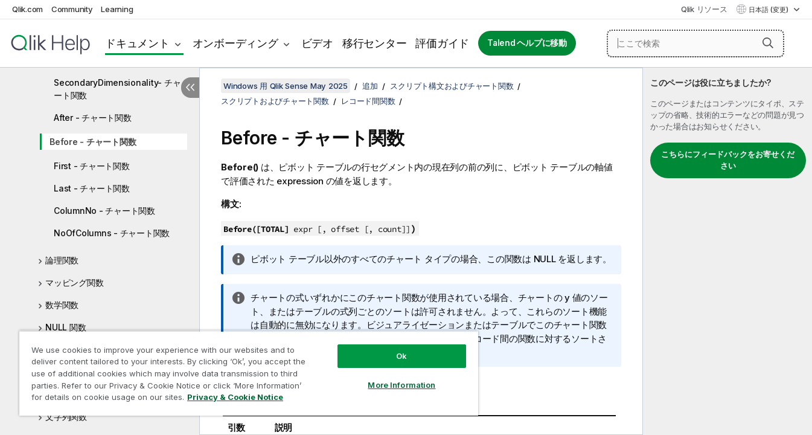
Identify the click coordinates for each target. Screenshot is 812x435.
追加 (370, 86)
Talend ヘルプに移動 (527, 43)
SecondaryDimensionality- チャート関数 (117, 88)
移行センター (374, 43)
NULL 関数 (65, 327)
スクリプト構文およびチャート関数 (451, 86)
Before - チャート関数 (93, 142)
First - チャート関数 (92, 166)
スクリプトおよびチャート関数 (275, 101)
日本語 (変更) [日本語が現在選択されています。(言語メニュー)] (769, 9)
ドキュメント (137, 43)
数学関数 (61, 305)
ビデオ (317, 43)
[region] (248, 373)
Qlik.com (27, 9)
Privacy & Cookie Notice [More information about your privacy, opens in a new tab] (235, 397)
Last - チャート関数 (92, 188)
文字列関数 (66, 416)
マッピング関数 (74, 282)
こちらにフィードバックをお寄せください (727, 160)
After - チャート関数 (93, 117)
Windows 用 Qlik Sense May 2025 (285, 86)
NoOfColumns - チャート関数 (112, 233)
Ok (401, 356)
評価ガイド (442, 43)
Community (72, 9)
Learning (117, 9)
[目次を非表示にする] (190, 87)
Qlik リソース (704, 9)
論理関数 (61, 260)
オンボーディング (235, 43)
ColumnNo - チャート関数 (104, 210)
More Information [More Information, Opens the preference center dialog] (401, 385)
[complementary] (727, 251)
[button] (768, 43)
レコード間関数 (368, 101)
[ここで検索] (695, 43)
